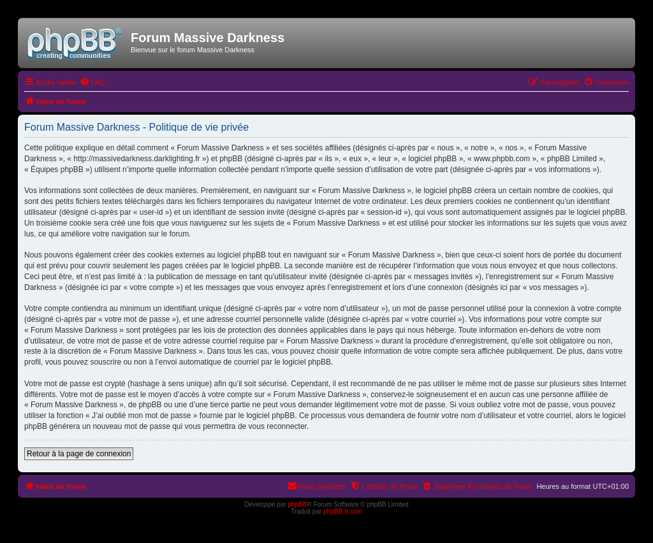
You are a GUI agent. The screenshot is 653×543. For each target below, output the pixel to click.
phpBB (297, 504)
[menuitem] (92, 82)
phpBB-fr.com (342, 511)
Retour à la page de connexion (79, 453)
